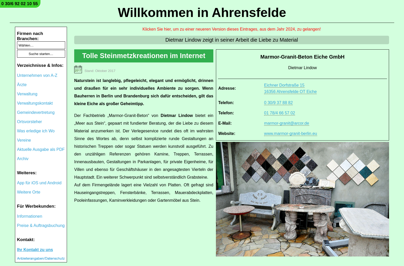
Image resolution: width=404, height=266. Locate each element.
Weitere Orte (28, 192)
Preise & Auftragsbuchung (41, 225)
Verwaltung (27, 94)
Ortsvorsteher (29, 122)
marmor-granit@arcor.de (286, 123)
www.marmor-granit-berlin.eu (290, 133)
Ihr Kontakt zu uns (35, 249)
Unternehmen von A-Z (37, 75)
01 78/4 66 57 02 (279, 113)
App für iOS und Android (39, 183)
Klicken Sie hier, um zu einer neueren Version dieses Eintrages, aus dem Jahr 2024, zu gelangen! (231, 29)
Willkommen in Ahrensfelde (202, 12)
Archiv (22, 159)
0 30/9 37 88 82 (278, 102)
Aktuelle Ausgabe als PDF (41, 149)
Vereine (24, 140)
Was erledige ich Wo (36, 131)
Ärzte (22, 84)
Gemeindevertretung (36, 112)
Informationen (29, 216)
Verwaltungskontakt (35, 103)
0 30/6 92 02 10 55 (19, 3)
